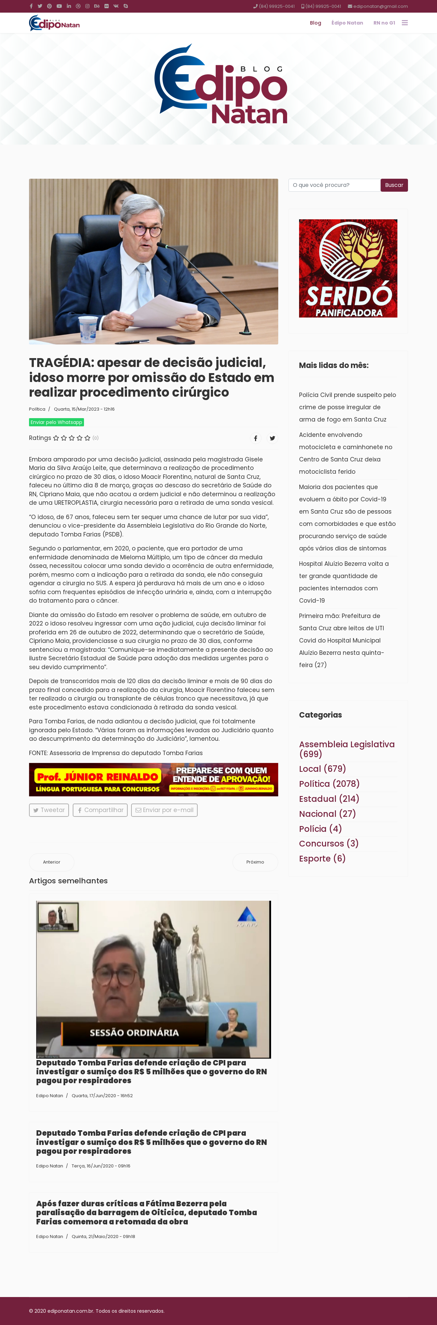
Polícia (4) (320, 829)
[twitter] (40, 6)
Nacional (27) (327, 814)
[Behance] (97, 6)
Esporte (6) (322, 858)
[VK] (116, 6)
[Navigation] (405, 23)
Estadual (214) (329, 799)
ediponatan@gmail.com (380, 6)
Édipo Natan (347, 22)
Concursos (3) (329, 843)
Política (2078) (329, 784)
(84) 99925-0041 (277, 6)
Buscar (394, 185)
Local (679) (323, 769)
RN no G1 (384, 22)
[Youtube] (59, 6)
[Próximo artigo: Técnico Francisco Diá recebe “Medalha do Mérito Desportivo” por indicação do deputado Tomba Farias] (255, 862)
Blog (315, 22)
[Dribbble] (78, 6)
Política (37, 409)
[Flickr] (106, 6)
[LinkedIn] (69, 6)
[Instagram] (87, 6)
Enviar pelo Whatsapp (56, 422)
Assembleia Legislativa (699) (347, 749)
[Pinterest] (49, 6)
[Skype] (126, 6)
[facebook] (31, 6)
